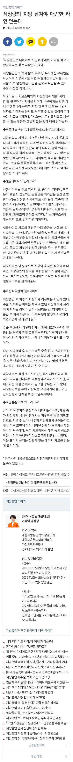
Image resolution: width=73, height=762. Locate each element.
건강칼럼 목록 (48, 745)
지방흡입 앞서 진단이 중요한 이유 (26, 728)
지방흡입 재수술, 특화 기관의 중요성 (28, 677)
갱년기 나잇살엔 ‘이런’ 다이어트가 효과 (29, 692)
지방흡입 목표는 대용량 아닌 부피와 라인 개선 (33, 717)
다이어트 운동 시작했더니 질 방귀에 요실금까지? (35, 666)
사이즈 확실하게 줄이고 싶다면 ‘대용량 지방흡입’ (35, 687)
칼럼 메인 (49, 756)
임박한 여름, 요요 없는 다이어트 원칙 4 (29, 712)
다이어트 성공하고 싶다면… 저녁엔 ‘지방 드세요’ (36, 490)
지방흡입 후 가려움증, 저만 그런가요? (28, 707)
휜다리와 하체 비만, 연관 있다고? (26, 646)
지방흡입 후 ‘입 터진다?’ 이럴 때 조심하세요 (32, 702)
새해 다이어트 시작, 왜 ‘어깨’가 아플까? (29, 641)
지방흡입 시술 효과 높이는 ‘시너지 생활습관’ (32, 733)
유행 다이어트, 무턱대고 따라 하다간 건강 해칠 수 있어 (36, 474)
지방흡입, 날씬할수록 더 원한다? (25, 697)
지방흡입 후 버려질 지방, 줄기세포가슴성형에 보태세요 (39, 661)
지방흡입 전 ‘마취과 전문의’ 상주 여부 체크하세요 (35, 738)
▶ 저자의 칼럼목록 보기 (17, 28)
